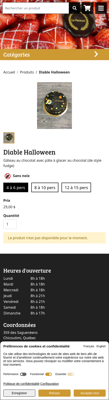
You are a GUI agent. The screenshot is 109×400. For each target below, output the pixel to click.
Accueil (9, 72)
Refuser (54, 393)
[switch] (23, 374)
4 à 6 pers (15, 187)
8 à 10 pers (44, 187)
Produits (27, 72)
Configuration (49, 384)
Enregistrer (19, 393)
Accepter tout (90, 393)
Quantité (11, 215)
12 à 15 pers (76, 187)
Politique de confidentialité (21, 384)
